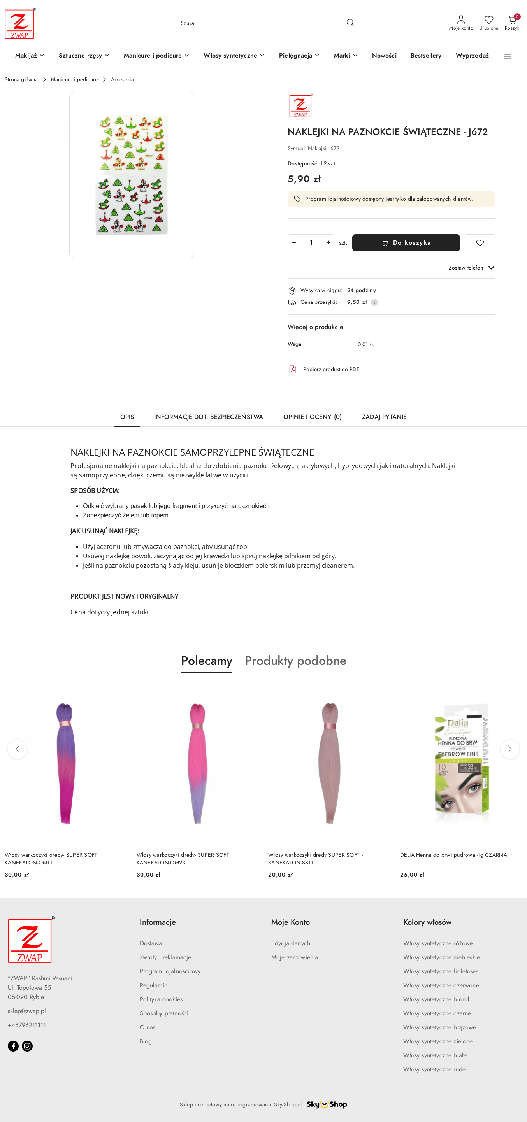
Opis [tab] (127, 417)
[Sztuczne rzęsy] (84, 56)
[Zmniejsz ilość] (294, 243)
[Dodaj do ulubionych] (480, 242)
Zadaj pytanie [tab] (384, 417)
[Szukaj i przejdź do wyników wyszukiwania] (350, 23)
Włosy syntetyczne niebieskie (441, 957)
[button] (346, 56)
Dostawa (151, 943)
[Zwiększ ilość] (328, 243)
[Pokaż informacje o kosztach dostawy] (374, 302)
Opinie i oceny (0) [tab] (312, 417)
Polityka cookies (161, 999)
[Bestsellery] (426, 56)
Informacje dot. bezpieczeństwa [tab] (208, 417)
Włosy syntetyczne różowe (438, 943)
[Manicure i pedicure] (157, 56)
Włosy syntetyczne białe (435, 1055)
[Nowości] (384, 56)
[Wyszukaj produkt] (267, 23)
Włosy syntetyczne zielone (438, 1041)
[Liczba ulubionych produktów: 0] (489, 23)
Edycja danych (290, 943)
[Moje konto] (461, 23)
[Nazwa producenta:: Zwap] (301, 105)
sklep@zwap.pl (27, 1011)
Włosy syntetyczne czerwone (441, 985)
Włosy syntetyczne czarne (437, 1013)
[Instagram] (27, 1046)
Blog (146, 1041)
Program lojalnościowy (170, 971)
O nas (148, 1027)
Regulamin (153, 985)
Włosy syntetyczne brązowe (439, 1027)
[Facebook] (13, 1046)
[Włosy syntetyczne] (234, 56)
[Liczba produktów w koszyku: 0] (512, 23)
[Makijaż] (30, 56)
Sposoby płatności (164, 1013)
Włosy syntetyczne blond (436, 999)
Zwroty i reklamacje (165, 957)
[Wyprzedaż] (472, 56)
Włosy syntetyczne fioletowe (440, 971)
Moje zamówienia (294, 957)
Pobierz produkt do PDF (323, 369)
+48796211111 (27, 1025)
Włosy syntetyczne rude (434, 1069)
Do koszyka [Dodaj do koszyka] (406, 242)
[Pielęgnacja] (299, 56)
